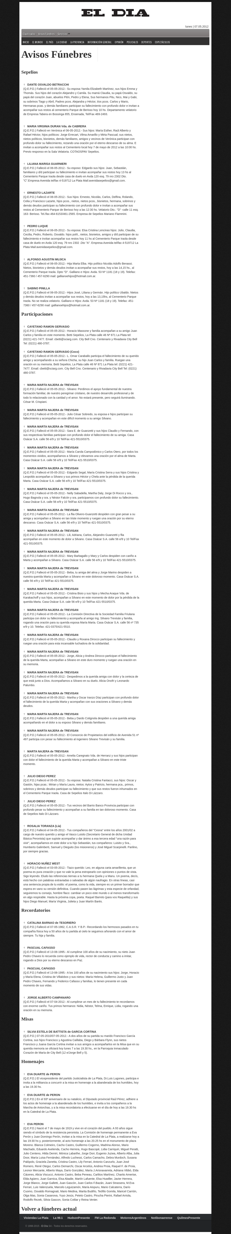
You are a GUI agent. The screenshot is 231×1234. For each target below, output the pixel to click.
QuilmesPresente (188, 1217)
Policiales (132, 42)
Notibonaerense (161, 1217)
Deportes (146, 42)
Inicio (26, 42)
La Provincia (77, 42)
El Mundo (37, 42)
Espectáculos (162, 42)
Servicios (62, 34)
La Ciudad (61, 42)
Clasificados (29, 34)
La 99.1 (58, 1217)
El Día (44, 1226)
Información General (100, 42)
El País (49, 42)
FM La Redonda (105, 1217)
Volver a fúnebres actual (49, 1209)
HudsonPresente (79, 1217)
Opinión (119, 42)
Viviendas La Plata (36, 1217)
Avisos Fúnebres (46, 34)
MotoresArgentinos (133, 1217)
